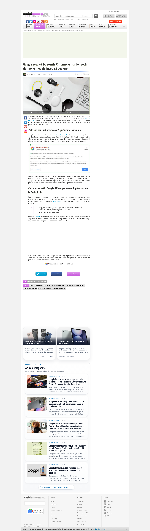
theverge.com (31, 281)
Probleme (68, 285)
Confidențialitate (82, 516)
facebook (27, 21)
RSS (106, 516)
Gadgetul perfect (56, 522)
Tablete (53, 507)
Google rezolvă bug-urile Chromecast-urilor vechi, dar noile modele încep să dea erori (62, 30)
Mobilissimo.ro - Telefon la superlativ (36, 14)
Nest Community (62, 135)
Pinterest (25, 126)
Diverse (39, 30)
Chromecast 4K (59, 285)
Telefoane (54, 504)
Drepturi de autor (82, 510)
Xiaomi (67, 20)
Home (52, 501)
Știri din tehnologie (82, 20)
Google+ (25, 131)
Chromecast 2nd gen (30, 288)
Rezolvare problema (59, 288)
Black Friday (60, 20)
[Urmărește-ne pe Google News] (59, 264)
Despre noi (111, 11)
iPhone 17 (73, 20)
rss (46, 21)
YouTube (108, 510)
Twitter (25, 122)
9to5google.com (41, 281)
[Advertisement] (59, 238)
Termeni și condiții (82, 513)
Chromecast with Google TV (44, 285)
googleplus (34, 21)
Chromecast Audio (78, 285)
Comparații (54, 519)
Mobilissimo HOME (28, 30)
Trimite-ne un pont (115, 21)
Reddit (37, 217)
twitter (31, 21)
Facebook (25, 117)
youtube (38, 21)
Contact (117, 11)
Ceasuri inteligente (56, 510)
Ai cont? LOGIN (108, 16)
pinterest (42, 21)
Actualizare (47, 288)
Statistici (79, 507)
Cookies (79, 519)
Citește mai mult (100, 529)
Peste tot (87, 16)
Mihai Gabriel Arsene (36, 74)
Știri (35, 30)
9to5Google (56, 201)
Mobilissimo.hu (81, 522)
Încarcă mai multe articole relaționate (56, 487)
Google (50, 74)
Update (40, 288)
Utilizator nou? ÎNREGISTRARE (121, 16)
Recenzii (53, 516)
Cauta (96, 16)
